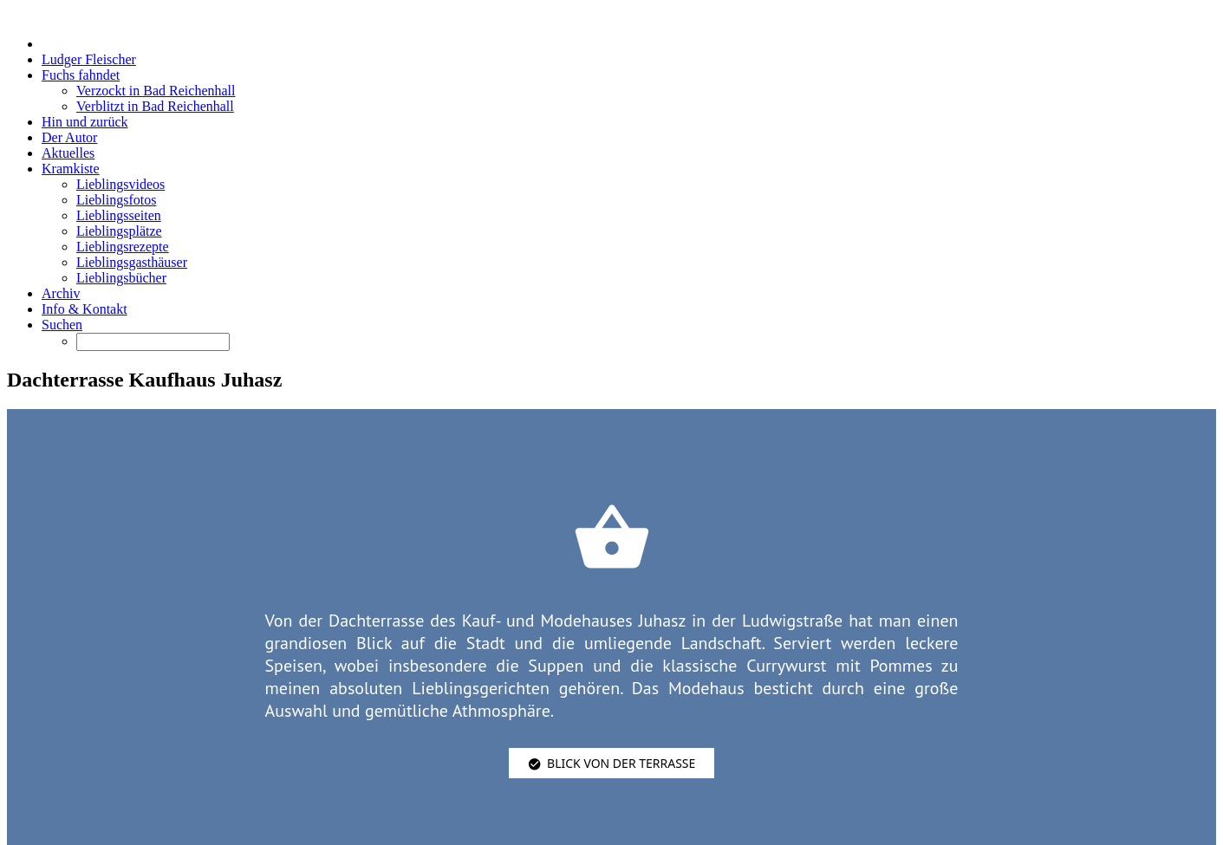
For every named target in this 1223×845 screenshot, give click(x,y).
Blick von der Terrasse (612, 763)
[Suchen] (153, 342)
